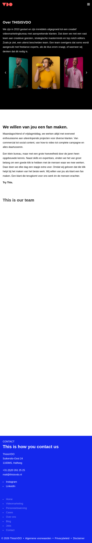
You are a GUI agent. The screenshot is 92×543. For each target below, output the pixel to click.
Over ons (11, 516)
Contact (10, 530)
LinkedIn (10, 486)
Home (9, 499)
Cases (9, 512)
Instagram (11, 481)
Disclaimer (78, 538)
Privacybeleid (62, 538)
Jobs (8, 525)
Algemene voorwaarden (38, 538)
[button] (5, 72)
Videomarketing (14, 503)
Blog (8, 521)
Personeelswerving (16, 508)
